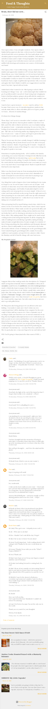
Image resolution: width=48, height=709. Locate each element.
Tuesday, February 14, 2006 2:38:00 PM (21, 585)
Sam (10, 469)
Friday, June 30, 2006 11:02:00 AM (19, 616)
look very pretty (34, 297)
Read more (42, 648)
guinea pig (32, 158)
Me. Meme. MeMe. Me (9, 351)
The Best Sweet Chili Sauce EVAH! (15, 633)
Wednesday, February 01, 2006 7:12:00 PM (22, 408)
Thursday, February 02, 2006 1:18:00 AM (21, 453)
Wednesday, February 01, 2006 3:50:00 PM (22, 384)
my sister (26, 105)
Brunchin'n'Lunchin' (9, 347)
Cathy (11, 358)
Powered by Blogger (24, 702)
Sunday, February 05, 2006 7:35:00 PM (21, 475)
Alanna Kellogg (14, 375)
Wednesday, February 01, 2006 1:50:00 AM (22, 369)
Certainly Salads (23, 347)
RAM (41, 105)
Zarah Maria (13, 525)
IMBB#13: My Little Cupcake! (13, 678)
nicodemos (28, 705)
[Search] (45, 4)
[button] (45, 12)
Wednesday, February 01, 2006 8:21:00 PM (22, 428)
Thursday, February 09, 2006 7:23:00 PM (22, 520)
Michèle (11, 505)
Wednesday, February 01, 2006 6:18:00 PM (22, 397)
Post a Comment (8, 620)
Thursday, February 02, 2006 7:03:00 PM (22, 464)
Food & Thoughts (18, 3)
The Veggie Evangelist (25, 379)
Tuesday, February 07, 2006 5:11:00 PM (21, 500)
